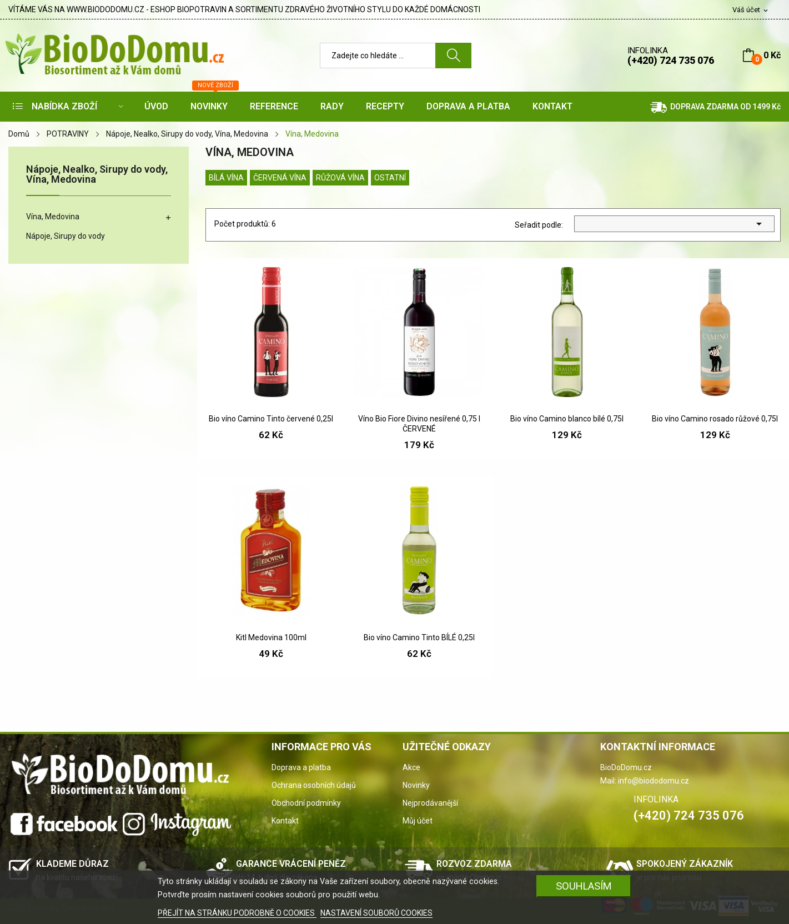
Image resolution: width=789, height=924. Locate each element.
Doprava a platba (301, 767)
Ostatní (390, 177)
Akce (411, 767)
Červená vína (279, 177)
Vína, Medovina (52, 216)
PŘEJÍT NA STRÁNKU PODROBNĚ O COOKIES (237, 912)
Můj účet (418, 820)
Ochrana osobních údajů (314, 785)
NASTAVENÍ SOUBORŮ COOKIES (376, 912)
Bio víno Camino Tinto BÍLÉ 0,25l (419, 637)
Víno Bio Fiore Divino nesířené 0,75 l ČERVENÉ (419, 423)
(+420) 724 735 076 (670, 60)
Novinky (416, 785)
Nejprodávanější (430, 803)
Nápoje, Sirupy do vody (65, 236)
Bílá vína (226, 177)
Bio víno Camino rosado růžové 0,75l (715, 418)
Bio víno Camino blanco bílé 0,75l (567, 418)
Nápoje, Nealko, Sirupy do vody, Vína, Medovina (97, 174)
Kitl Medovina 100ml (271, 637)
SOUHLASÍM (584, 886)
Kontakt (285, 820)
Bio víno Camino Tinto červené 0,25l (271, 418)
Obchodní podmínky (306, 803)
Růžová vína (340, 177)
